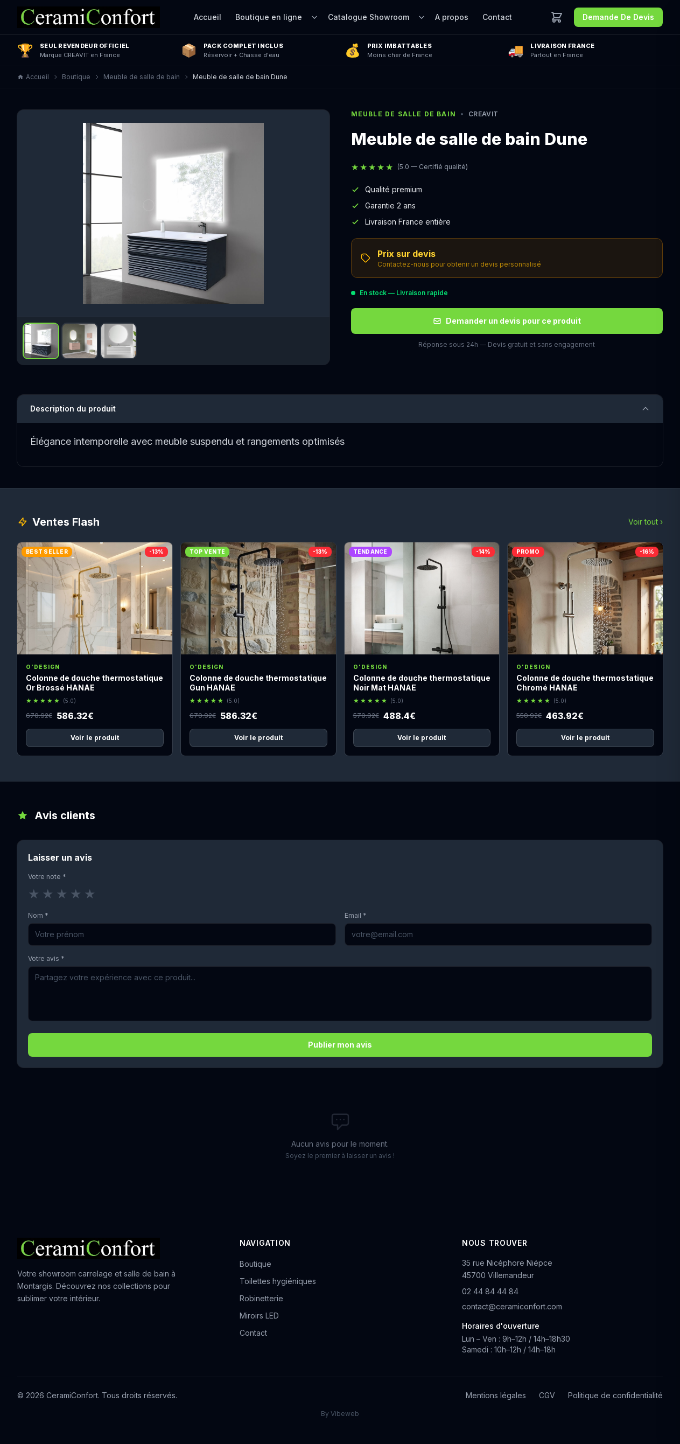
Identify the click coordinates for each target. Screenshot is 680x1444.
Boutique (76, 77)
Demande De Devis (618, 17)
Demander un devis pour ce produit (507, 320)
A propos (451, 17)
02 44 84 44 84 (490, 1291)
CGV (547, 1395)
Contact (497, 17)
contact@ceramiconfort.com (512, 1306)
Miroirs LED (259, 1315)
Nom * (38, 915)
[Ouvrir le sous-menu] (314, 17)
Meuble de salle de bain (141, 77)
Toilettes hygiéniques (278, 1281)
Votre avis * (46, 958)
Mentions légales (496, 1395)
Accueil (207, 17)
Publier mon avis (340, 1044)
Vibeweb (345, 1414)
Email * (356, 915)
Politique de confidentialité (615, 1395)
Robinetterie (261, 1298)
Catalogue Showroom (368, 17)
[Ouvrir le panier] (556, 17)
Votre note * (47, 877)
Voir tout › (645, 521)
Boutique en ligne (268, 17)
